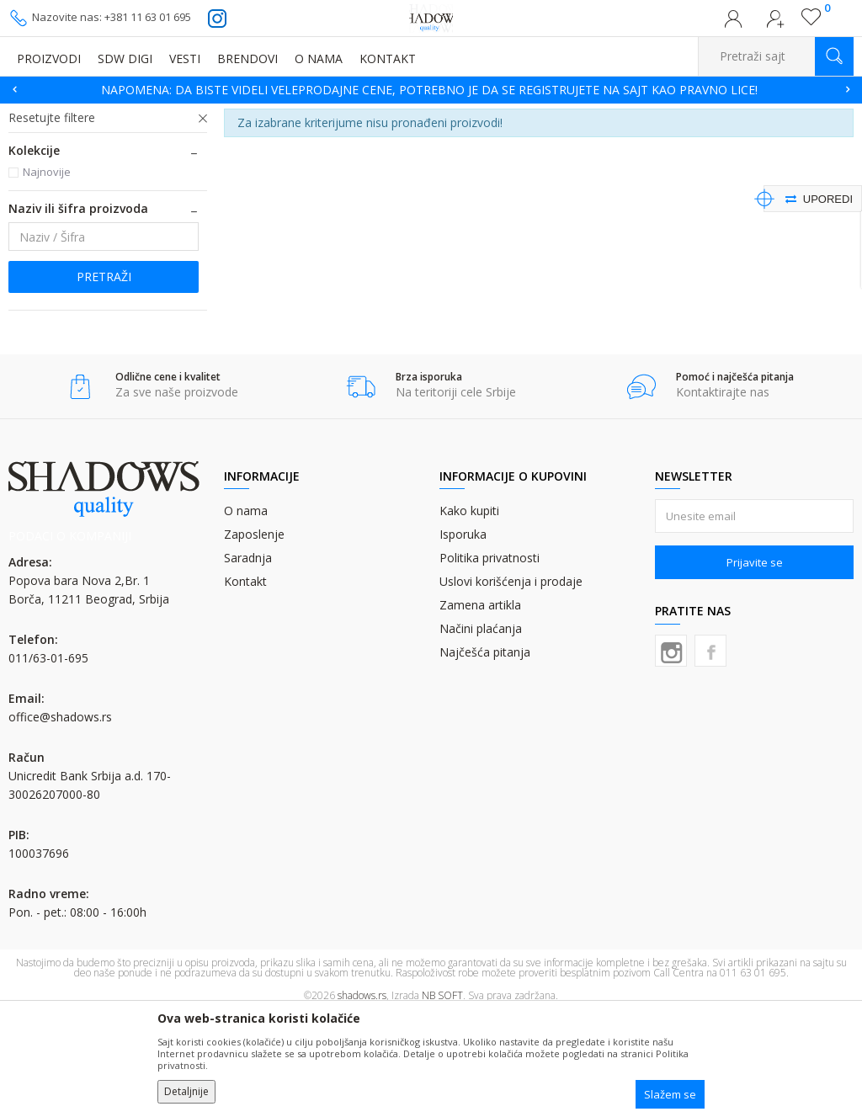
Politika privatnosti (489, 661)
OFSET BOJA (190, 114)
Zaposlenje (254, 638)
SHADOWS (33, 114)
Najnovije (47, 275)
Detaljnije (186, 1091)
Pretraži (104, 380)
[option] (431, 90)
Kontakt (245, 685)
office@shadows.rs (60, 820)
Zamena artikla (480, 708)
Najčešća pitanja (484, 755)
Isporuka (463, 638)
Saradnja (248, 661)
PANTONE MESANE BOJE (87, 182)
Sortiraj (717, 139)
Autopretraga (641, 139)
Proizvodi (92, 114)
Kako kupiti (469, 614)
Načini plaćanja (480, 732)
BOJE (138, 114)
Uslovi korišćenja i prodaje (511, 685)
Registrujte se (775, 23)
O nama (246, 614)
